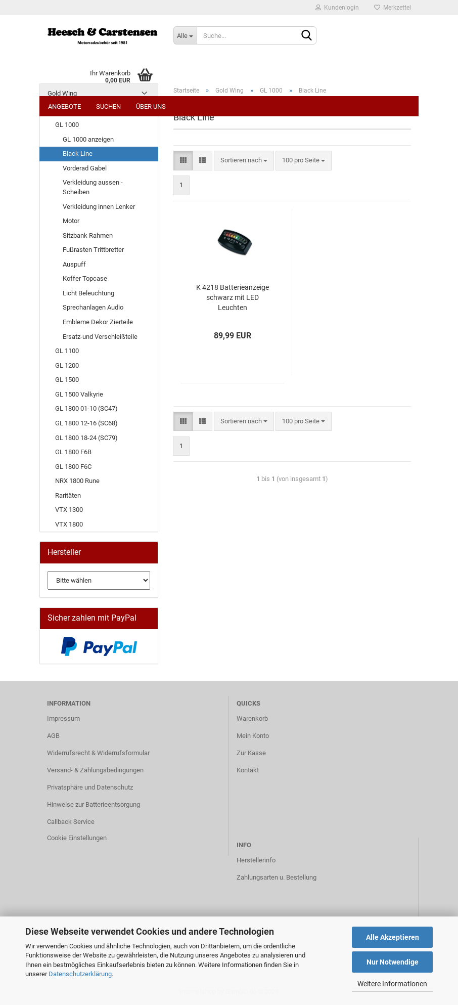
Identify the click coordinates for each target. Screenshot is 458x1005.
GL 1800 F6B (73, 452)
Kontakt (248, 770)
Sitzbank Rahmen (88, 235)
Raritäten (68, 495)
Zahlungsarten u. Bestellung (276, 877)
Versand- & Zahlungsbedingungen (95, 770)
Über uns (151, 106)
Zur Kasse (251, 753)
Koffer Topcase (85, 278)
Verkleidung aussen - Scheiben (93, 187)
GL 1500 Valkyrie (79, 394)
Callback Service (71, 821)
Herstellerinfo (256, 860)
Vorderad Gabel (85, 168)
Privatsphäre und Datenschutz (90, 787)
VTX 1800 (69, 524)
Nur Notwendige (393, 962)
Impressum (63, 718)
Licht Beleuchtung (88, 293)
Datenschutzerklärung (80, 974)
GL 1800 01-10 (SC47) (86, 408)
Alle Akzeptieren (392, 937)
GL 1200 (67, 365)
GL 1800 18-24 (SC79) (86, 438)
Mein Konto (253, 735)
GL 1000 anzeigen (88, 139)
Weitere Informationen (392, 984)
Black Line (78, 153)
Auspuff (74, 264)
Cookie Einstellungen (77, 838)
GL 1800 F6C (73, 466)
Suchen (108, 106)
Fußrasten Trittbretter (93, 249)
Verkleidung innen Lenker (99, 206)
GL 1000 (67, 124)
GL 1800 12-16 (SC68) (86, 423)
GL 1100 (67, 351)
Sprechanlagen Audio (93, 307)
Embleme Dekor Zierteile (98, 322)
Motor (71, 221)
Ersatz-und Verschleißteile (100, 336)
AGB (53, 735)
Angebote (64, 106)
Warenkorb (252, 718)
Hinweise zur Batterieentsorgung (93, 804)
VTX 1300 (69, 509)
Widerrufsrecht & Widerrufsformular (98, 753)
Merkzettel (392, 7)
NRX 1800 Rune (77, 481)
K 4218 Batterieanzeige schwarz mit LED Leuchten (232, 297)
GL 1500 (67, 379)
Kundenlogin (337, 7)
